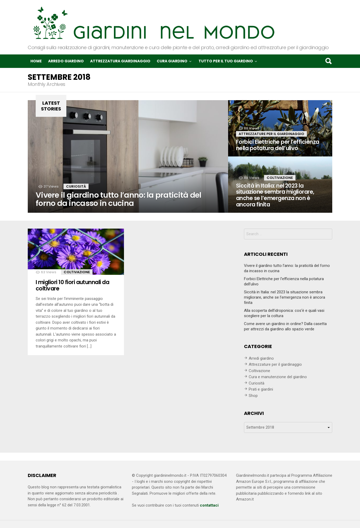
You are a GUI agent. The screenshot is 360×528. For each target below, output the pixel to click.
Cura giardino (172, 61)
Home (36, 61)
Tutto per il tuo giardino (226, 61)
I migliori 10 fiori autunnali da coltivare (72, 285)
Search (328, 61)
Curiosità (76, 186)
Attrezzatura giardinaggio (120, 61)
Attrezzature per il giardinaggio (271, 133)
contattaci (209, 505)
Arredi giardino (261, 358)
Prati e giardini (261, 389)
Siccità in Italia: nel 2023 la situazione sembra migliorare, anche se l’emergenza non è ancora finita (284, 297)
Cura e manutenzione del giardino (278, 376)
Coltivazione (280, 177)
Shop (253, 395)
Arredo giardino (66, 61)
